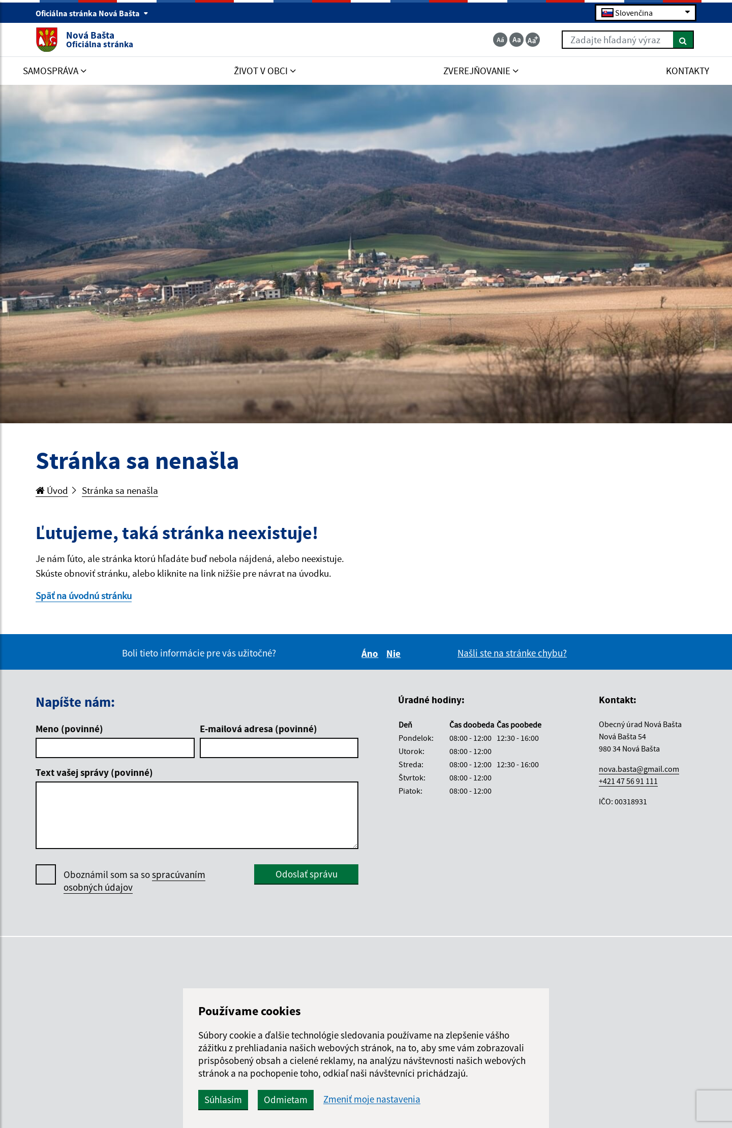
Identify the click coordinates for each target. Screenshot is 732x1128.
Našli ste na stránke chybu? (512, 653)
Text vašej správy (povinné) (94, 772)
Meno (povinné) (69, 729)
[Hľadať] (683, 39)
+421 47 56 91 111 (628, 781)
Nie (395, 653)
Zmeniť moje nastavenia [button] (371, 1099)
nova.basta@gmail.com (639, 769)
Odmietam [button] (286, 1099)
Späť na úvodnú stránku (84, 595)
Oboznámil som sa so (134, 881)
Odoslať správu (307, 874)
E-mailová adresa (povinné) (258, 729)
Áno (371, 653)
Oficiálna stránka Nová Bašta (92, 13)
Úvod (52, 490)
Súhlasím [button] (223, 1099)
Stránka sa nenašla (120, 490)
